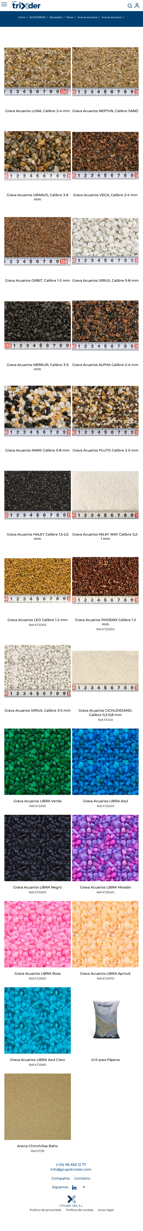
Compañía (60, 1178)
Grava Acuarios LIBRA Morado (105, 887)
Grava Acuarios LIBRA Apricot (105, 973)
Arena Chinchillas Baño (37, 1146)
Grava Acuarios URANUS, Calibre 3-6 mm (37, 197)
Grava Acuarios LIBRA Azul (105, 801)
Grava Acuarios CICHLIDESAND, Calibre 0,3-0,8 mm (105, 712)
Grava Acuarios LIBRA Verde (38, 801)
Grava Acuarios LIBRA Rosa (37, 973)
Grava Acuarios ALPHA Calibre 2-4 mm (105, 365)
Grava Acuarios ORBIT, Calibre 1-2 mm (37, 280)
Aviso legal (105, 1210)
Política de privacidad (46, 1210)
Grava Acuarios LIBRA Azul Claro (37, 1060)
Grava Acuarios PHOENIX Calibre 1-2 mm (105, 622)
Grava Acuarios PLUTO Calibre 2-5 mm (105, 450)
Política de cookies (79, 1210)
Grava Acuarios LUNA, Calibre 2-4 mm (37, 111)
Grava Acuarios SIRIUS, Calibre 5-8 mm (105, 280)
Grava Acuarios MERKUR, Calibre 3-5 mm (37, 367)
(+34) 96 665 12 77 (71, 1164)
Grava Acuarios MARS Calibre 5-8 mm (37, 450)
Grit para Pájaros (105, 1060)
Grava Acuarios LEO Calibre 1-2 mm (38, 620)
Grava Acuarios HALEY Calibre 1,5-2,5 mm (37, 536)
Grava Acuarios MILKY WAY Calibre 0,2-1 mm (105, 536)
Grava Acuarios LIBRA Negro (37, 887)
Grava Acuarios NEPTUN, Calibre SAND (105, 111)
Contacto (82, 1178)
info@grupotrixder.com (70, 1169)
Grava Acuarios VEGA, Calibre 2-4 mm (105, 195)
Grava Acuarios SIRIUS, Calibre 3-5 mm (38, 710)
